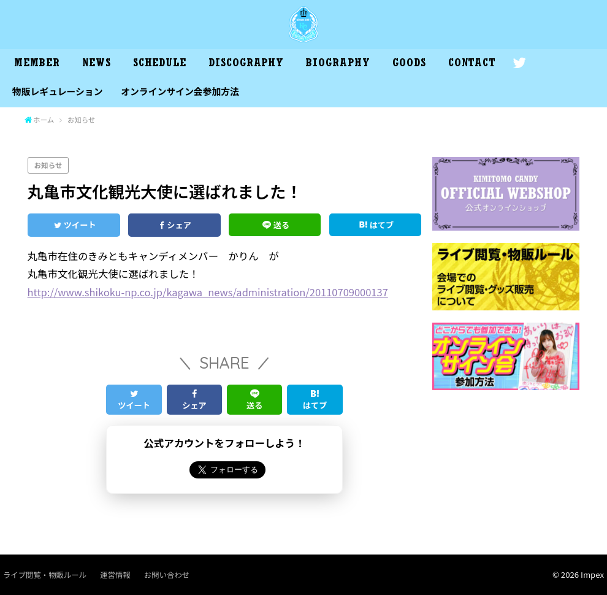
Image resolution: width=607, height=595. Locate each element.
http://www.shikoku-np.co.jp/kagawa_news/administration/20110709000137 (208, 292)
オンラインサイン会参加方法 (180, 91)
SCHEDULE (159, 64)
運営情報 (115, 574)
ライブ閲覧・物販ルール (44, 574)
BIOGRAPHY (338, 64)
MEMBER (36, 64)
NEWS (96, 64)
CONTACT (472, 64)
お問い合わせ (166, 574)
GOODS (409, 64)
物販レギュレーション (57, 91)
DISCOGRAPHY (246, 64)
